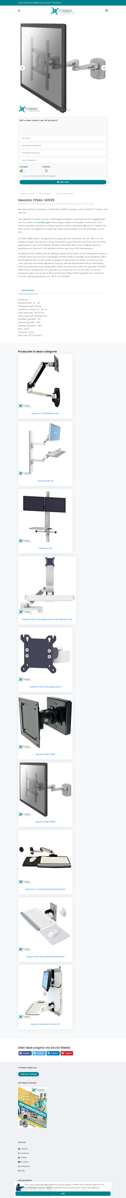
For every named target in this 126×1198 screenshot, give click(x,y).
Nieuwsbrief (25, 1180)
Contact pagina (28, 1074)
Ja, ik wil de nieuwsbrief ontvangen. (39, 176)
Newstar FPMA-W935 (45, 821)
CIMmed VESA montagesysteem (45, 686)
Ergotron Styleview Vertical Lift (45, 1024)
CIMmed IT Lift (45, 548)
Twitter (22, 1157)
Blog (21, 1170)
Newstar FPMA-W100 (45, 754)
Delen (25, 1053)
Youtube (23, 1162)
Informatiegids (27, 1083)
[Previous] (22, 67)
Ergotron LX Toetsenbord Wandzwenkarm (45, 889)
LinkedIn (23, 1149)
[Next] (104, 67)
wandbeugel (43, 222)
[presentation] (40, 128)
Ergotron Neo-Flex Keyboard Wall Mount (45, 956)
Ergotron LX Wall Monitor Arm (45, 413)
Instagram (24, 1166)
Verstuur (63, 182)
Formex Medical (27, 1067)
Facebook (23, 1153)
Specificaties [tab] (27, 290)
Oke (63, 1193)
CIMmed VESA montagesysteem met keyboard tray (47, 619)
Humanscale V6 (45, 480)
